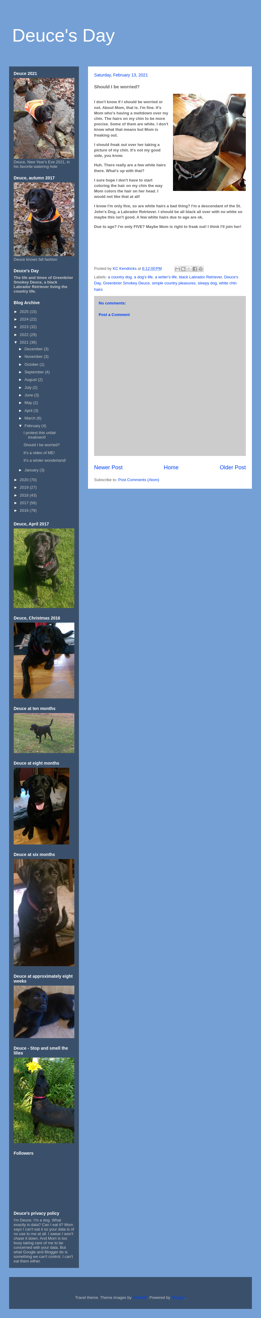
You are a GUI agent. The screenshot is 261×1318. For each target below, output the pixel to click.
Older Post (233, 467)
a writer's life (166, 277)
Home (171, 467)
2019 (25, 487)
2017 (25, 503)
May (29, 402)
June (29, 395)
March (31, 418)
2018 (25, 495)
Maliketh (140, 1297)
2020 (25, 479)
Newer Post (108, 467)
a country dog (120, 277)
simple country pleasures (174, 283)
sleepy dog (207, 283)
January (32, 470)
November (34, 356)
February (33, 425)
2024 (25, 319)
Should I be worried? (41, 445)
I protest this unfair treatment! (39, 435)
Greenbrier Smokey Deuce (126, 283)
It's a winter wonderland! (44, 460)
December (34, 349)
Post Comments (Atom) (138, 479)
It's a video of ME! (39, 452)
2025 (25, 311)
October (32, 364)
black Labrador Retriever (200, 277)
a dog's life (143, 277)
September (35, 372)
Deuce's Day (63, 35)
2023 (25, 326)
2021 (25, 342)
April (29, 410)
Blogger (178, 1297)
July (29, 387)
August (31, 379)
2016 (25, 510)
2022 (25, 334)
